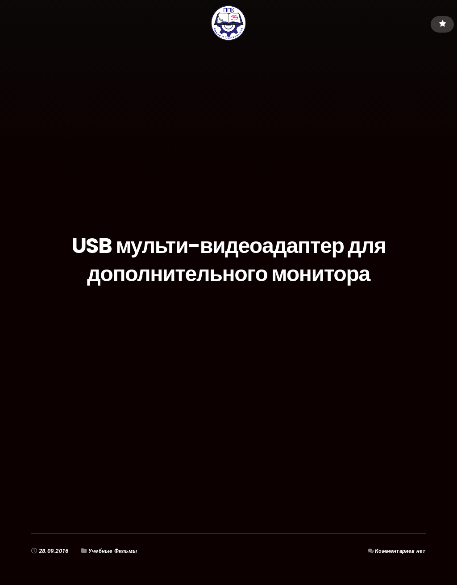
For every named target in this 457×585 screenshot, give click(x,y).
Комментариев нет (399, 551)
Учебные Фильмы (113, 551)
